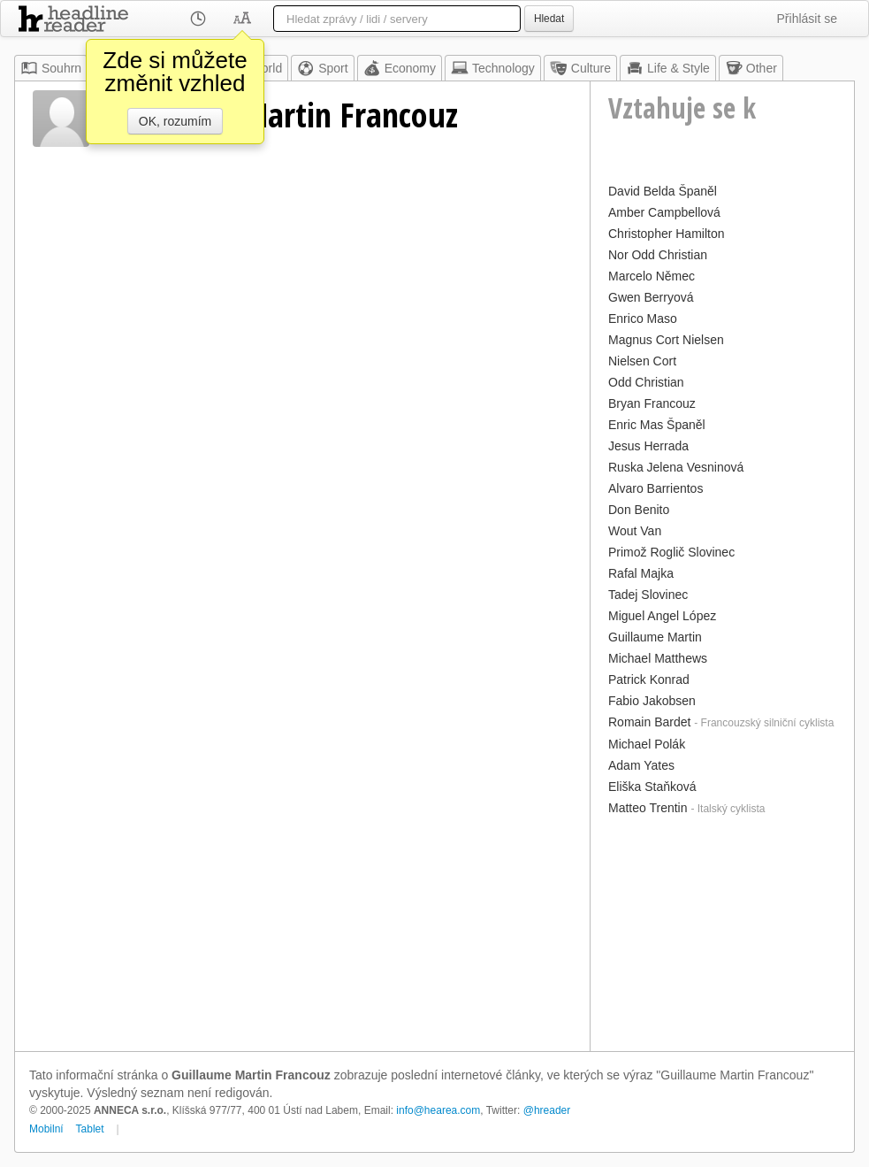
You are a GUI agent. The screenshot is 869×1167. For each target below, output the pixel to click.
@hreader (547, 1110)
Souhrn (50, 68)
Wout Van (634, 531)
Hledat (549, 18)
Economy (399, 68)
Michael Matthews (657, 658)
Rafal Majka (641, 573)
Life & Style (668, 68)
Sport (322, 68)
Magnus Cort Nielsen (666, 340)
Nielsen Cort (642, 361)
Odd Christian (646, 382)
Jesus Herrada (648, 446)
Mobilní (46, 1129)
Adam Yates (641, 765)
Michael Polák (646, 744)
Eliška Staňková (652, 786)
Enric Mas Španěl (656, 425)
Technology (493, 68)
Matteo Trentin (648, 808)
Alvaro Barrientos (655, 488)
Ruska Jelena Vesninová (675, 467)
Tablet (90, 1129)
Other (751, 68)
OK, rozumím (175, 121)
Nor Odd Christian (657, 255)
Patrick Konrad (649, 679)
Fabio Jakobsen (652, 701)
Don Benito (638, 510)
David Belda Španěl (662, 191)
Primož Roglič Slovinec (671, 552)
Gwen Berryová (650, 297)
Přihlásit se (807, 19)
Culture (580, 68)
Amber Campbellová (664, 212)
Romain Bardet (649, 722)
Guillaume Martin (655, 637)
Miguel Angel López (662, 616)
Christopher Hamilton (666, 233)
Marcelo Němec (651, 276)
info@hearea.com (438, 1110)
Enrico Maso (642, 318)
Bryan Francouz (652, 403)
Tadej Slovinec (648, 594)
